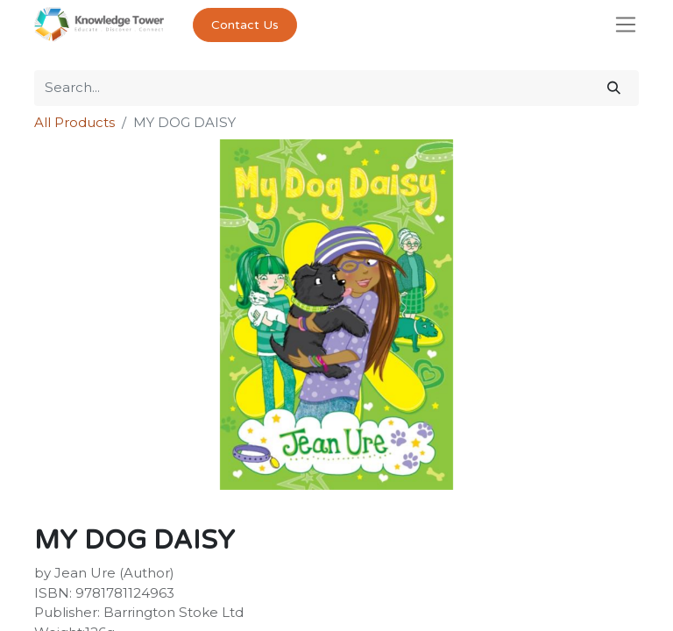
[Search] (614, 88)
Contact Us (245, 25)
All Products (74, 122)
